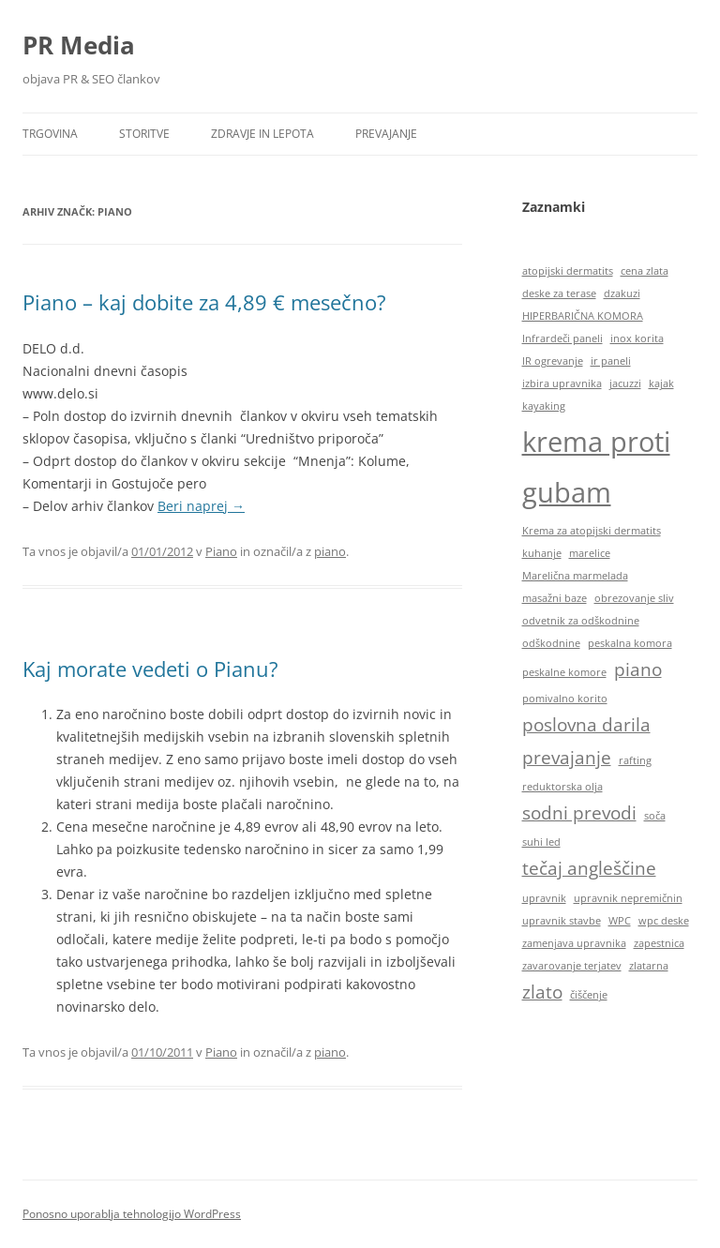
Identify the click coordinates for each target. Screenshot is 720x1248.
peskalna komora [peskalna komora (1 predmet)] (630, 643)
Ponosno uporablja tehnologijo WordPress (131, 1214)
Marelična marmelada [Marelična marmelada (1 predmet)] (575, 575)
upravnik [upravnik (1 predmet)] (544, 898)
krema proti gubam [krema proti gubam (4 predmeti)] (596, 467)
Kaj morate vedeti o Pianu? (150, 668)
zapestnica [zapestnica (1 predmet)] (659, 943)
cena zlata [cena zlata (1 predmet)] (644, 271)
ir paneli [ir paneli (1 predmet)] (611, 361)
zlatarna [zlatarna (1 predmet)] (648, 965)
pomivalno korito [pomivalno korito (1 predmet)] (565, 698)
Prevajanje (386, 134)
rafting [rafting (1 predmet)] (635, 760)
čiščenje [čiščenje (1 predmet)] (589, 994)
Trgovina (50, 134)
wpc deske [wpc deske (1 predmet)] (663, 920)
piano (330, 551)
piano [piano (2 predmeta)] (638, 669)
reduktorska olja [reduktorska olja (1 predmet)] (562, 786)
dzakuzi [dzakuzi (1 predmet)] (622, 293)
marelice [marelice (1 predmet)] (589, 553)
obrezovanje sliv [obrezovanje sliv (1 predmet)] (634, 598)
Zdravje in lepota (262, 134)
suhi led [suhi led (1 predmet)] (541, 842)
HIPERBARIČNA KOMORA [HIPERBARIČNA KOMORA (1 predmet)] (582, 316)
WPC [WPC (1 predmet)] (619, 920)
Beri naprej (201, 506)
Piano (221, 551)
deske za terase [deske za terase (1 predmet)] (559, 293)
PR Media (78, 45)
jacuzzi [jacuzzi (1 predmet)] (625, 383)
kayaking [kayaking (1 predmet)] (543, 406)
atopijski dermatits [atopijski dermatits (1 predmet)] (567, 271)
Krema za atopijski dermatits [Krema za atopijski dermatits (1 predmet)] (591, 530)
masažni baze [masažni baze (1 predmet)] (554, 598)
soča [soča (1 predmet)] (655, 815)
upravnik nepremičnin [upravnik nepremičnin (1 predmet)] (628, 898)
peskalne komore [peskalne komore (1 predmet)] (564, 672)
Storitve (144, 134)
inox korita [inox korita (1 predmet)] (637, 338)
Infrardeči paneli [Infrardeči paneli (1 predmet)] (562, 338)
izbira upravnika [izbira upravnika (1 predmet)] (562, 383)
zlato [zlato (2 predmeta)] (542, 992)
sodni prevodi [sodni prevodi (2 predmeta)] (579, 813)
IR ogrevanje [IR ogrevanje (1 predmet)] (552, 361)
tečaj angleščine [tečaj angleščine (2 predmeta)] (589, 868)
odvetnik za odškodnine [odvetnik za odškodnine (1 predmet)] (580, 620)
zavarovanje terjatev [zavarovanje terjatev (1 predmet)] (572, 965)
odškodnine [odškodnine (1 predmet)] (551, 643)
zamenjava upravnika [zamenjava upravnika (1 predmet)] (574, 943)
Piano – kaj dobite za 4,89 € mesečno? (204, 302)
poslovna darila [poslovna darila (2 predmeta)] (586, 725)
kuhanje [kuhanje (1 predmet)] (542, 553)
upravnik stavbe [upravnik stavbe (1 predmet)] (561, 920)
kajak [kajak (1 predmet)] (661, 383)
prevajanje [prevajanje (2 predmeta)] (566, 757)
